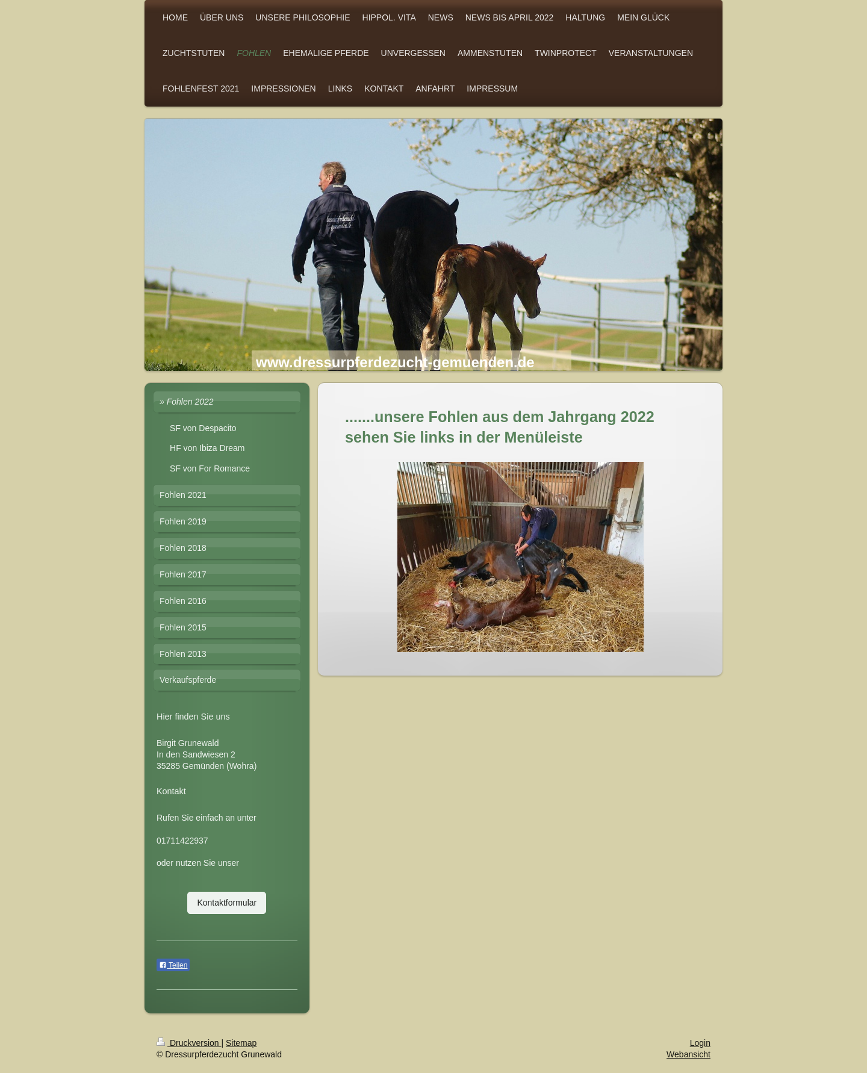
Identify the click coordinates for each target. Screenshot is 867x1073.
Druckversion (189, 1043)
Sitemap (241, 1043)
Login (700, 1043)
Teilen (173, 965)
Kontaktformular (226, 902)
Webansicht (688, 1054)
